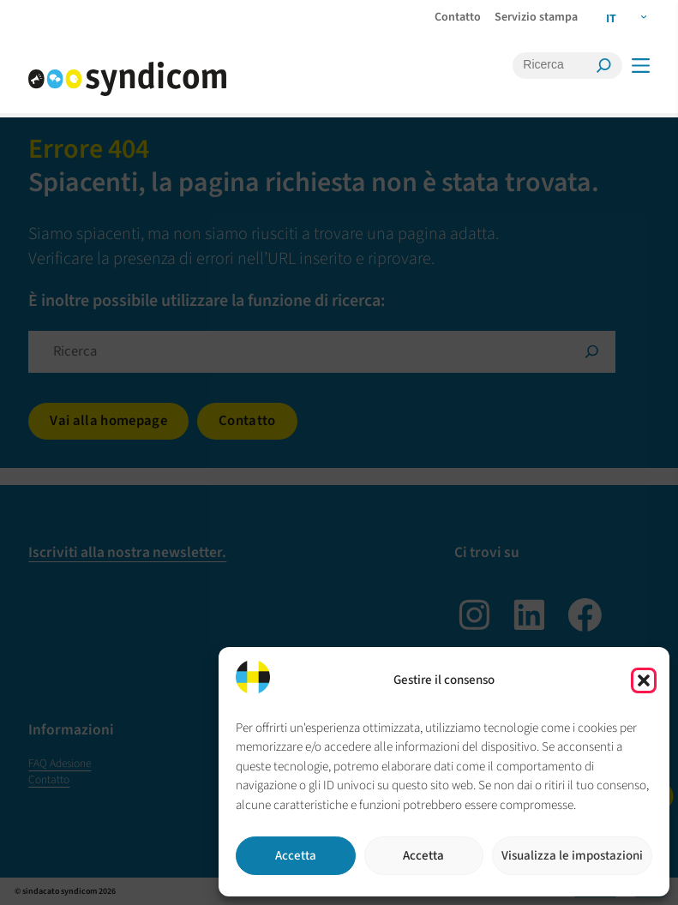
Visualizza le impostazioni (572, 856)
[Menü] (640, 65)
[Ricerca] (556, 65)
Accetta (295, 856)
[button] (643, 680)
